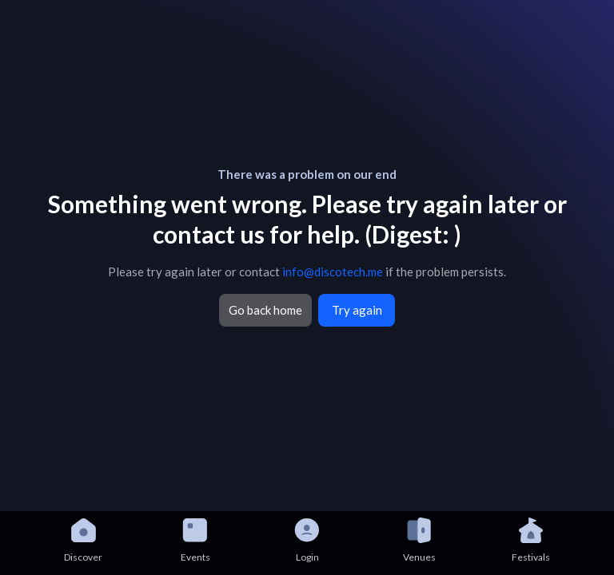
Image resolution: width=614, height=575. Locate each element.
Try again (357, 310)
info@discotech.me (332, 271)
